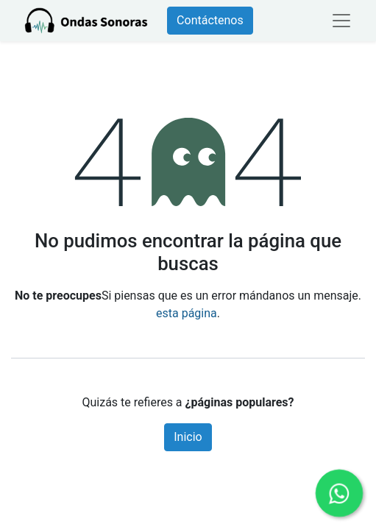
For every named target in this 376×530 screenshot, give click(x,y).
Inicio (188, 437)
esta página (186, 313)
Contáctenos (210, 20)
